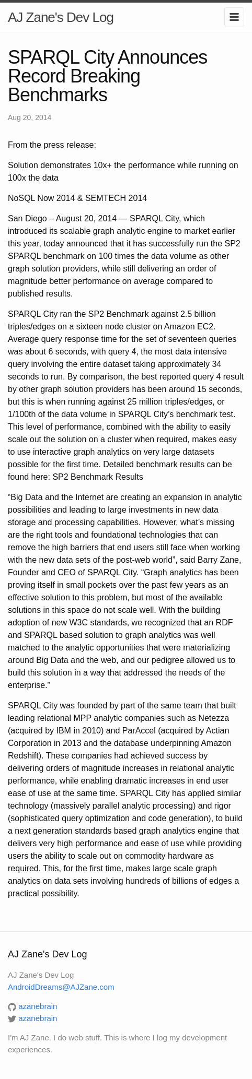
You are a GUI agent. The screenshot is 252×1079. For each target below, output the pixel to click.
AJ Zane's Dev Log (60, 17)
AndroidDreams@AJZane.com (61, 986)
